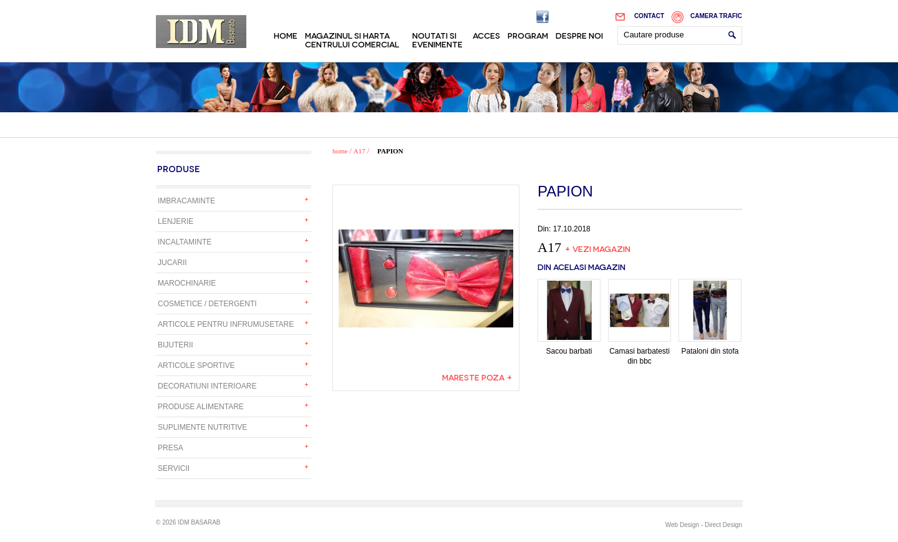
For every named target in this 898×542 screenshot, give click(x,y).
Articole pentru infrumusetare (226, 324)
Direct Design (723, 524)
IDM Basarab (201, 31)
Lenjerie (175, 221)
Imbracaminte (186, 200)
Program (528, 35)
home (339, 151)
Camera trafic (716, 15)
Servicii (174, 468)
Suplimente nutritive (202, 427)
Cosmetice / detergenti (207, 303)
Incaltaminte (184, 242)
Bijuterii (175, 345)
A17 (359, 151)
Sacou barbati (569, 317)
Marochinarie (187, 283)
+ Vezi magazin (597, 248)
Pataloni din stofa (709, 317)
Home (285, 35)
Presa (170, 447)
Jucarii (172, 262)
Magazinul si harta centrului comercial (352, 39)
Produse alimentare (201, 406)
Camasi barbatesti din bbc (639, 322)
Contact (649, 15)
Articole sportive (196, 365)
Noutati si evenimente (437, 39)
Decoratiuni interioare (207, 386)
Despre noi (579, 35)
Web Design (682, 524)
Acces (486, 35)
